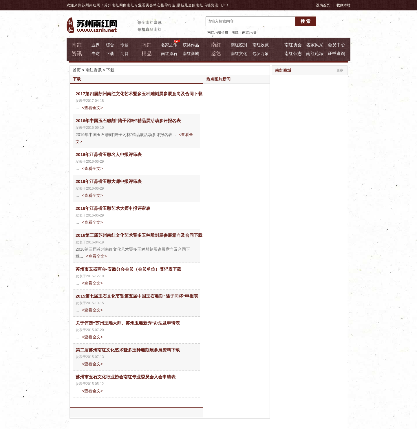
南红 (235, 32)
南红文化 (239, 53)
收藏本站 (343, 5)
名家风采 (314, 44)
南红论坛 (314, 53)
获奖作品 (191, 45)
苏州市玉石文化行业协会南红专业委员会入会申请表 (125, 376)
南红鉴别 (239, 45)
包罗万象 (261, 53)
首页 (77, 70)
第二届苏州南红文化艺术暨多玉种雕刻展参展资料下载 (128, 349)
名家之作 (169, 45)
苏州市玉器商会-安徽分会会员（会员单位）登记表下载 (128, 269)
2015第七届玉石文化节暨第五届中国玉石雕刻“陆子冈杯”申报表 (137, 296)
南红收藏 (261, 45)
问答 (124, 53)
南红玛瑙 (203, 5)
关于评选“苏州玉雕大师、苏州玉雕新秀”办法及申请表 (128, 322)
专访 (96, 53)
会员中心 (336, 44)
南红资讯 (93, 70)
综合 (110, 45)
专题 (124, 45)
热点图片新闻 (218, 79)
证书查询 (336, 53)
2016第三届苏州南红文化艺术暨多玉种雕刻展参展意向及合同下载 (139, 235)
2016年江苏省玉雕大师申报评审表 (109, 181)
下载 (110, 53)
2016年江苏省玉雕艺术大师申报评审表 (113, 208)
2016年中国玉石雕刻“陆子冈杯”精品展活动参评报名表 (128, 120)
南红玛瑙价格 (217, 32)
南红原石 (169, 53)
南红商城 (191, 53)
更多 (339, 70)
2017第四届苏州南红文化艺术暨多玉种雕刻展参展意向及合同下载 (139, 93)
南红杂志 (293, 53)
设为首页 (323, 5)
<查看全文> (92, 107)
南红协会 (293, 44)
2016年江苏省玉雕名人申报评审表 (109, 154)
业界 (96, 45)
